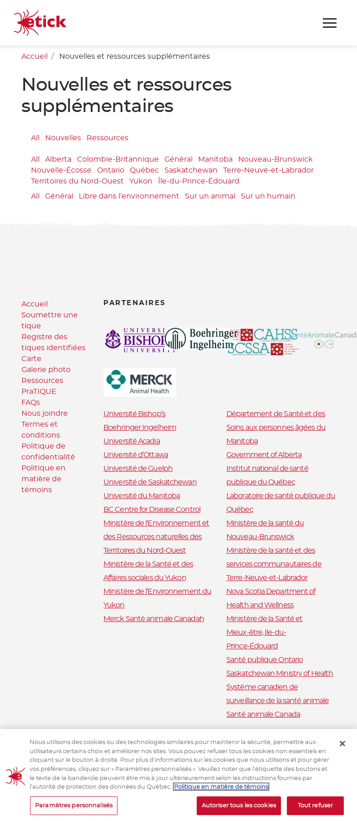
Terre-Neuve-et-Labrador (268, 170)
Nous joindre (44, 413)
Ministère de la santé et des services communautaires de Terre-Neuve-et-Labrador (273, 564)
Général (178, 159)
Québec (144, 170)
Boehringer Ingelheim (139, 427)
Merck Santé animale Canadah (153, 618)
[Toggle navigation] (329, 23)
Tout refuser (315, 810)
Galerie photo (46, 369)
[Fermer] (342, 748)
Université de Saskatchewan (150, 482)
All (35, 138)
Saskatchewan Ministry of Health (279, 673)
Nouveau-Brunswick (275, 159)
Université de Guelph (138, 468)
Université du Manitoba (141, 496)
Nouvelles (63, 138)
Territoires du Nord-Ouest (77, 181)
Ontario (110, 170)
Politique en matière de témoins (43, 479)
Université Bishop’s (134, 414)
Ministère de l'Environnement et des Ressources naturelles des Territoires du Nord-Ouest (156, 537)
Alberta (58, 159)
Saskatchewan (191, 170)
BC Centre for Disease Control (151, 509)
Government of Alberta (263, 455)
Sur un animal (210, 196)
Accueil (34, 56)
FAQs (30, 402)
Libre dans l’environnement (129, 196)
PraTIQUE (38, 391)
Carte (31, 358)
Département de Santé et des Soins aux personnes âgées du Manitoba (276, 427)
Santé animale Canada (263, 714)
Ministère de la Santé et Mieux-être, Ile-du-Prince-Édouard (264, 632)
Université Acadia (131, 441)
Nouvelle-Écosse (61, 170)
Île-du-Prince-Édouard (199, 181)
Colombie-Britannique (118, 159)
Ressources (107, 138)
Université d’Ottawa (135, 455)
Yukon (141, 181)
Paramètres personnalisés (73, 810)
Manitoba (215, 159)
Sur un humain (268, 196)
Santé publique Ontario (264, 659)
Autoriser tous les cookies (239, 810)
